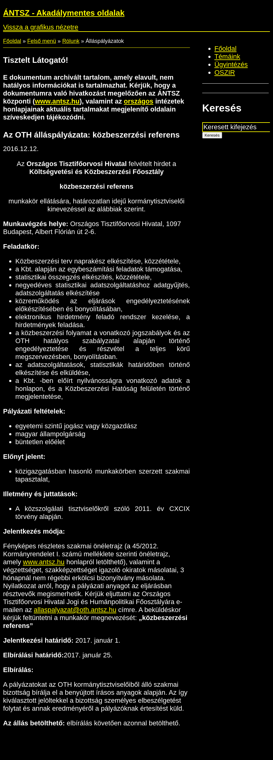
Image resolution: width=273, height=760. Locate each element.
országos (139, 101)
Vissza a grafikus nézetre (40, 27)
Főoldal (12, 41)
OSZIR (224, 72)
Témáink (227, 56)
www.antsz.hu (57, 101)
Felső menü (41, 41)
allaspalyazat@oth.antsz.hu (75, 610)
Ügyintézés (231, 64)
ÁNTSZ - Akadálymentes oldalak (63, 12)
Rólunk (70, 41)
